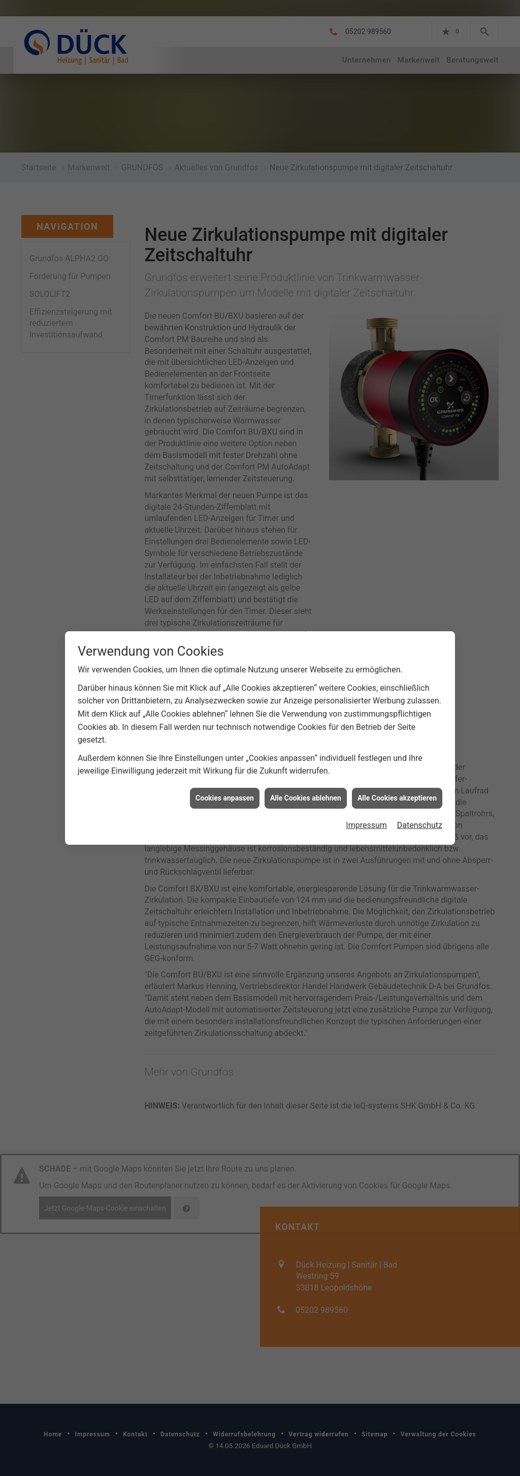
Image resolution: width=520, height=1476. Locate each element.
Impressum (366, 820)
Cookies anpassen (225, 793)
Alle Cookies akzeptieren (397, 793)
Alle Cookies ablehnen (305, 793)
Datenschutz (419, 820)
